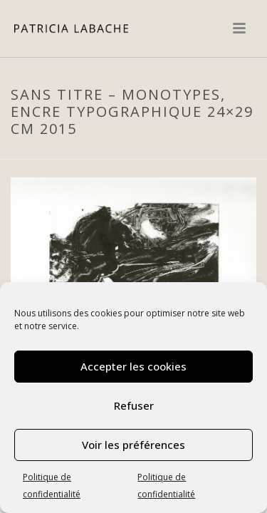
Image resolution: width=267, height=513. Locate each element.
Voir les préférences (133, 444)
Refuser (134, 405)
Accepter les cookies (133, 366)
